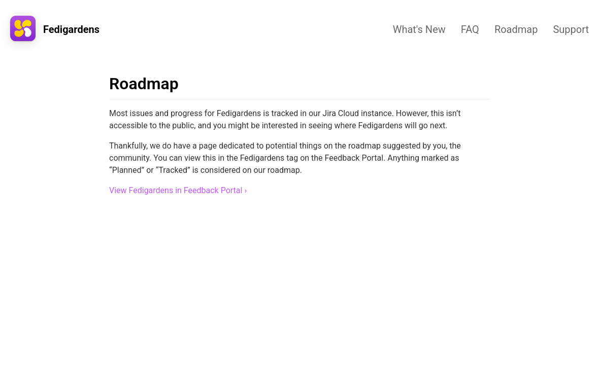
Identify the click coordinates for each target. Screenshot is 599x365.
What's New (419, 29)
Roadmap (516, 29)
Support (571, 29)
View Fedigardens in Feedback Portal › (178, 190)
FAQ (470, 29)
